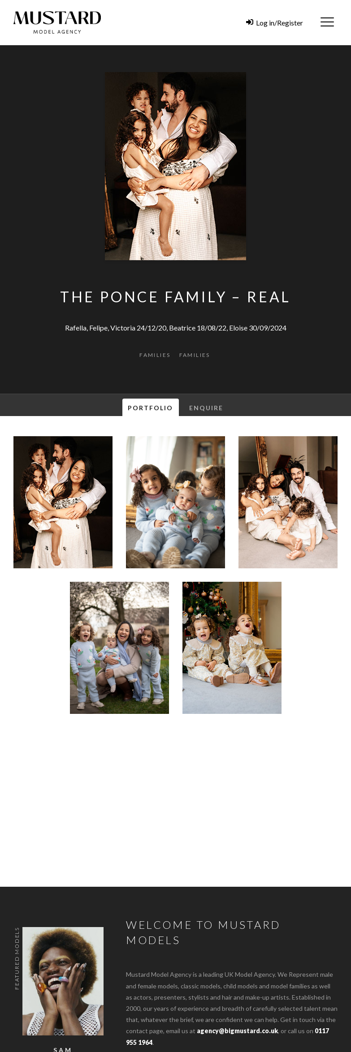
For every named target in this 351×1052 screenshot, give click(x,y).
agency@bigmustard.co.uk (237, 1031)
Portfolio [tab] (150, 408)
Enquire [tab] (206, 408)
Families (154, 355)
